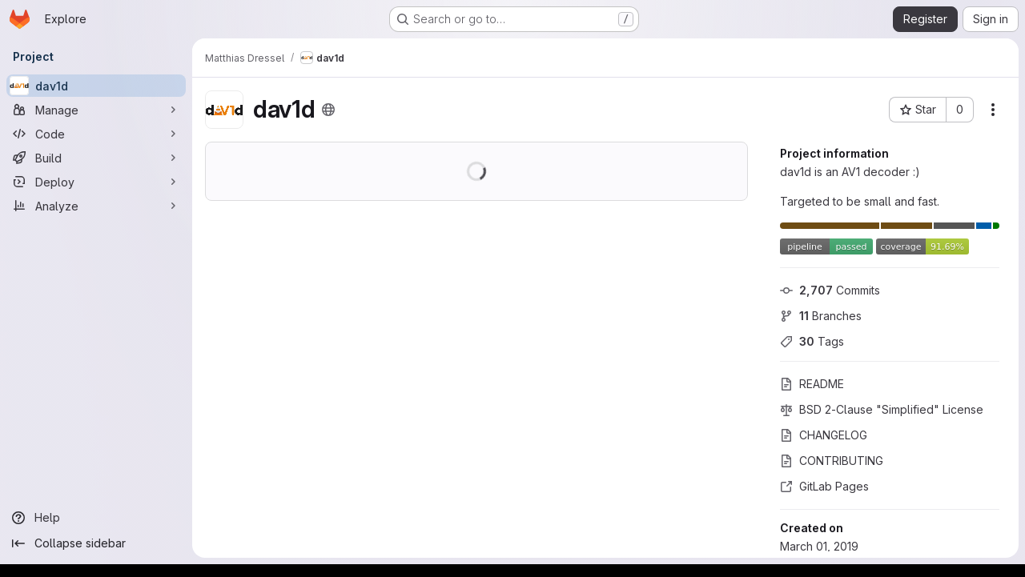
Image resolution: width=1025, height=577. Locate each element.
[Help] (96, 518)
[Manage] (96, 109)
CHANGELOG (823, 435)
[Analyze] (96, 205)
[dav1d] (96, 85)
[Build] (96, 157)
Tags (812, 341)
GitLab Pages (824, 486)
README (812, 384)
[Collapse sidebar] (96, 543)
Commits (830, 290)
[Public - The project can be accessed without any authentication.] (328, 109)
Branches (821, 316)
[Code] (96, 133)
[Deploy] (96, 181)
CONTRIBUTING (831, 460)
